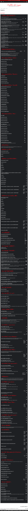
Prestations (4, 8)
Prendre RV (1, 508)
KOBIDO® (9, 510)
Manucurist (12, 510)
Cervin (23, 510)
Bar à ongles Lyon (8, 508)
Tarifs (6, 8)
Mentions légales (4, 509)
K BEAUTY (2, 510)
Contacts (4, 508)
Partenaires (17, 508)
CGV (1, 509)
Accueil (1, 8)
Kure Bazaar (5, 510)
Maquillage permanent (12, 508)
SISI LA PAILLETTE (16, 510)
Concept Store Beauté (23, 506)
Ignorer (19, 0)
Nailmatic (20, 510)
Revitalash (25, 510)
